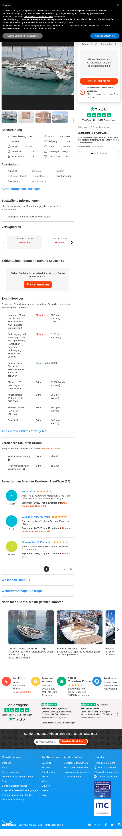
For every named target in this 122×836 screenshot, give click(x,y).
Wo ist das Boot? (16, 580)
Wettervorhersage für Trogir (24, 591)
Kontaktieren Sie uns (104, 763)
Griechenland (48, 772)
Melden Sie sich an (73, 741)
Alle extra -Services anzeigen (24, 431)
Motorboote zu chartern (76, 767)
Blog (4, 781)
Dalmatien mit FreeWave (36, 517)
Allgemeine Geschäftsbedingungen (20, 790)
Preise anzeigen (38, 284)
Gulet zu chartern (73, 776)
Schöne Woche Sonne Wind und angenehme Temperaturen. (45, 548)
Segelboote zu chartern (76, 763)
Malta (44, 781)
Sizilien (45, 776)
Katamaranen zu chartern (77, 772)
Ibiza (44, 795)
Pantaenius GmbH (50, 448)
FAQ (4, 767)
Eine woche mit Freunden (36, 542)
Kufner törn (28, 491)
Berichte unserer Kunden (15, 785)
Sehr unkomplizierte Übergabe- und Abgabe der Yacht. (46, 522)
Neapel (45, 790)
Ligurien (46, 785)
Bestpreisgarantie (22, 692)
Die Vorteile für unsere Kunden (17, 776)
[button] (118, 4)
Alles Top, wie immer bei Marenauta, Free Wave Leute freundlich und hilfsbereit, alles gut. (46, 497)
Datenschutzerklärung (13, 799)
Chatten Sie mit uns (106, 776)
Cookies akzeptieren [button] (105, 36)
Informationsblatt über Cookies (17, 795)
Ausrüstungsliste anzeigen (21, 189)
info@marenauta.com (107, 772)
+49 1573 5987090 (105, 767)
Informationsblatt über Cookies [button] (38, 16)
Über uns (6, 763)
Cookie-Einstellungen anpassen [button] (22, 36)
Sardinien (46, 763)
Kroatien (46, 767)
